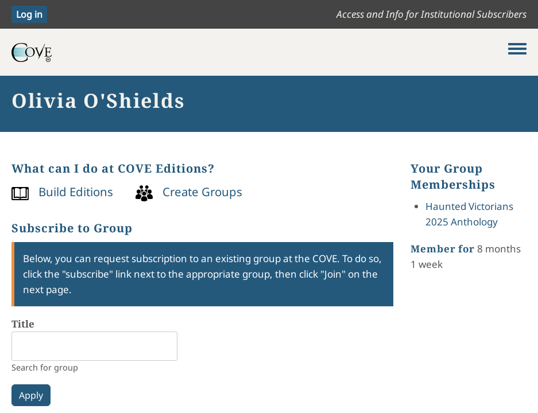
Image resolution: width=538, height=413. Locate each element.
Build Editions (75, 192)
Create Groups (202, 192)
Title (22, 323)
